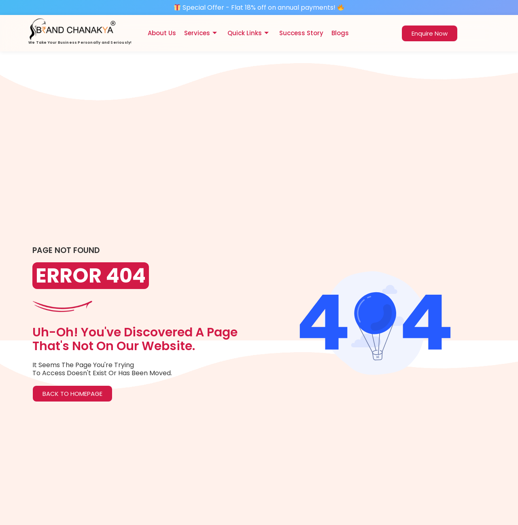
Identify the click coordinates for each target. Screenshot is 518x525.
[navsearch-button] (389, 32)
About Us (162, 33)
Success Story (301, 33)
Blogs (340, 33)
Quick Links (248, 33)
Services (200, 33)
